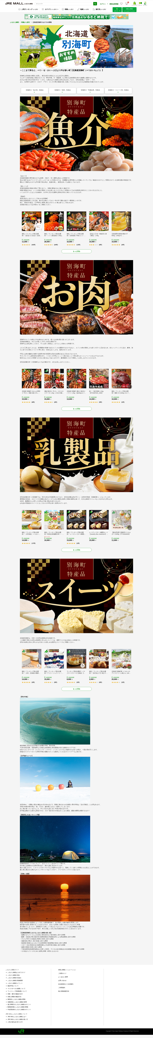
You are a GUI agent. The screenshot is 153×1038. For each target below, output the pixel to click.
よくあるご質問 (63, 980)
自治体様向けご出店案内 (65, 987)
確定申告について (13, 989)
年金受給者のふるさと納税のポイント (19, 1012)
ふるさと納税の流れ (14, 978)
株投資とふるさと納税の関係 (16, 1002)
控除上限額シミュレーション (67, 973)
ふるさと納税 (14, 22)
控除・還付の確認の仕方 (15, 997)
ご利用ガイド (62, 976)
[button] (129, 229)
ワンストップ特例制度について (17, 994)
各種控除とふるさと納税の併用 (17, 1005)
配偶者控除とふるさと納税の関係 (18, 1010)
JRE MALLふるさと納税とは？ (17, 1019)
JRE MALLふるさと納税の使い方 (18, 1022)
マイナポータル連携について (16, 991)
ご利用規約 (61, 990)
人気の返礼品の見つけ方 (15, 1025)
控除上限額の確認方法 (14, 999)
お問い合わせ (62, 983)
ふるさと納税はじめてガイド (16, 975)
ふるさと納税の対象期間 (15, 983)
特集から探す (25, 22)
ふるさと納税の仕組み (14, 981)
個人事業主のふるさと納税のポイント (19, 1007)
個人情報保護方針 (63, 994)
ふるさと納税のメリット (15, 986)
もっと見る (76, 252)
